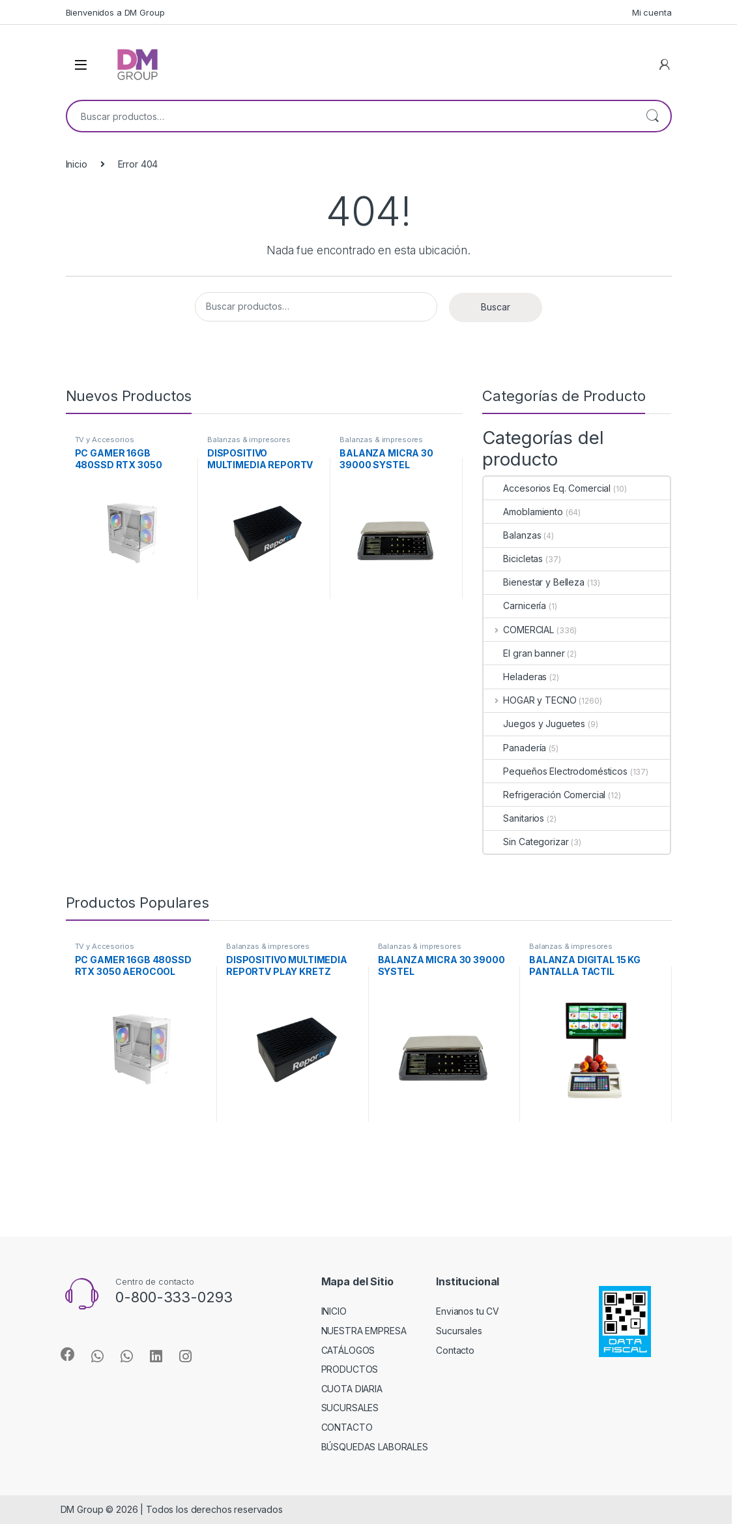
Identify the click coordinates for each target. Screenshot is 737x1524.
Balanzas (512, 535)
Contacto (455, 1350)
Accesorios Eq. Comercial (547, 488)
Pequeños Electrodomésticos (555, 771)
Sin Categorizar (526, 841)
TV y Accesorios (104, 439)
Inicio (76, 164)
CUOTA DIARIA (352, 1388)
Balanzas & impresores (249, 439)
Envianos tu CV (467, 1311)
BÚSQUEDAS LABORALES (374, 1446)
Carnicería (515, 605)
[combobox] (350, 116)
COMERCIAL (519, 629)
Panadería (515, 747)
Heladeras (515, 676)
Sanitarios (514, 818)
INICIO (334, 1311)
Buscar (652, 116)
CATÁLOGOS (348, 1350)
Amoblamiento (523, 511)
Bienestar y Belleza (534, 582)
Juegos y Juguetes (534, 723)
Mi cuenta (652, 12)
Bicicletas (513, 558)
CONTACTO (347, 1427)
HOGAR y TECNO (530, 700)
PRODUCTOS (350, 1369)
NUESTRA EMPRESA (364, 1330)
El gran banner (524, 653)
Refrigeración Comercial (544, 794)
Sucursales (459, 1330)
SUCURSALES (350, 1407)
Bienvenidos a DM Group (115, 12)
